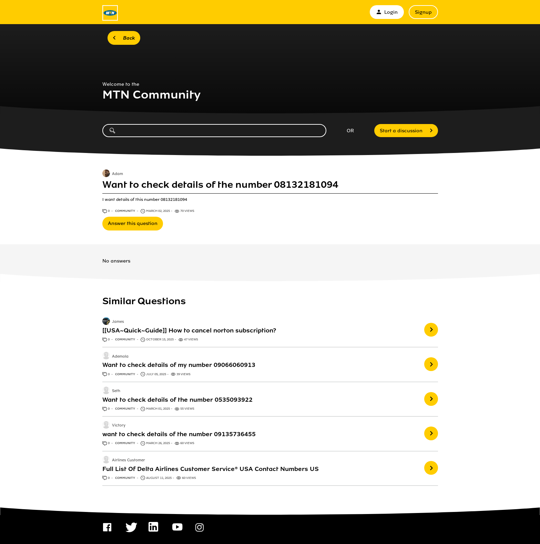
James (118, 321)
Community (125, 211)
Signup (423, 12)
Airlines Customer (128, 460)
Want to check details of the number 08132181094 (220, 184)
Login (387, 12)
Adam (117, 174)
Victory (118, 425)
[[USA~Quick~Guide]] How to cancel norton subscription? (189, 330)
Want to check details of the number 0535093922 (177, 400)
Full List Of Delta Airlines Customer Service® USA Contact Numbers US (210, 469)
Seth (116, 391)
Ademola (120, 356)
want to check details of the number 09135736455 (179, 434)
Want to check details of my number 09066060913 (178, 365)
